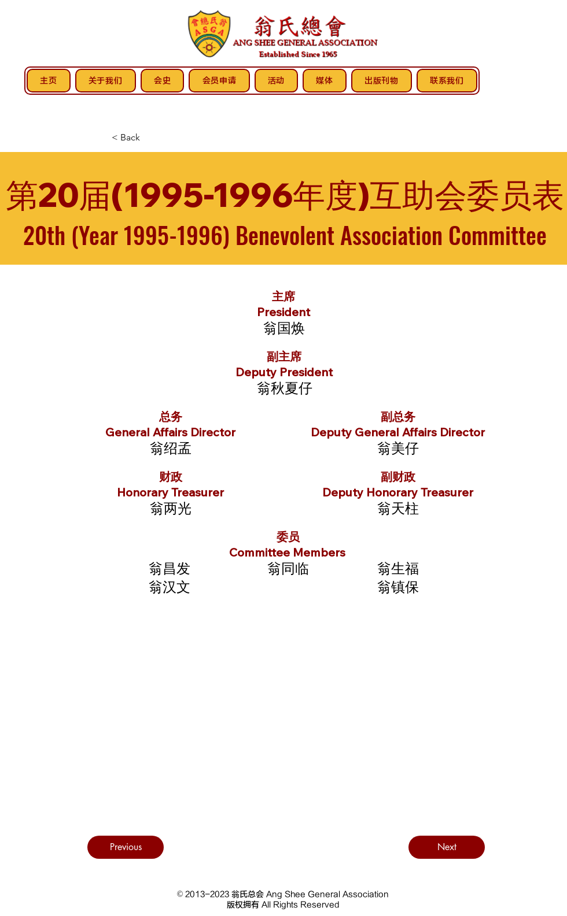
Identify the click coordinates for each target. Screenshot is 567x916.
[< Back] (125, 137)
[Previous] (125, 847)
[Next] (446, 847)
